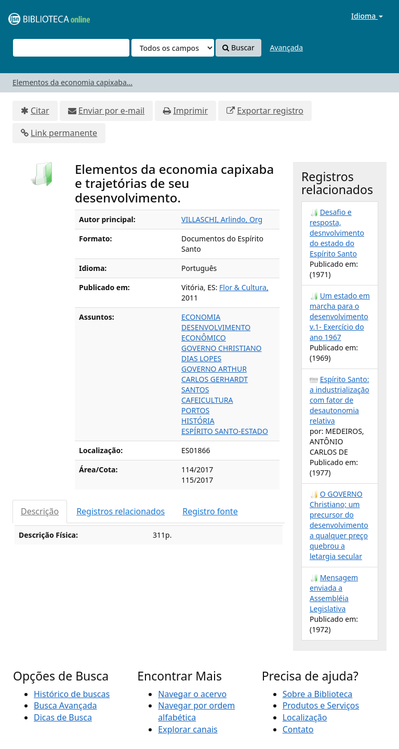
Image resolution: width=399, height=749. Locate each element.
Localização (305, 717)
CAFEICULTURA (207, 400)
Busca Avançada (65, 705)
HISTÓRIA (198, 421)
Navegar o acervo (192, 694)
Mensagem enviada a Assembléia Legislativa (334, 593)
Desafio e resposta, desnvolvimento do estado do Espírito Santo (337, 232)
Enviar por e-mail (111, 110)
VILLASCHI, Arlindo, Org (221, 219)
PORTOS (195, 410)
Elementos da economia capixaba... (72, 82)
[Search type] (172, 48)
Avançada (286, 47)
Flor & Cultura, (244, 287)
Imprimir (190, 110)
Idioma (367, 16)
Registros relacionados (120, 511)
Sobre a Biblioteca (318, 694)
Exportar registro (270, 110)
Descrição (40, 511)
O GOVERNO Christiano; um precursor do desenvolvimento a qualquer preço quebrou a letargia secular (339, 525)
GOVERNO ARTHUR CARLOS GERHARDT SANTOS (214, 379)
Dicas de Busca (63, 717)
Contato (298, 729)
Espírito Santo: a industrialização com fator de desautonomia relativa (339, 400)
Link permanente (64, 133)
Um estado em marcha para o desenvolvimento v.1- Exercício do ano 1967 (340, 316)
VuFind (33, 16)
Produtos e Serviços (321, 705)
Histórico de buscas (72, 694)
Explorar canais (187, 729)
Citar (40, 110)
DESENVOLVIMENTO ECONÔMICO (215, 332)
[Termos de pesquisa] (71, 48)
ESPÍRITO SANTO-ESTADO (224, 431)
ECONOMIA (200, 317)
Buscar (238, 47)
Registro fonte (209, 511)
